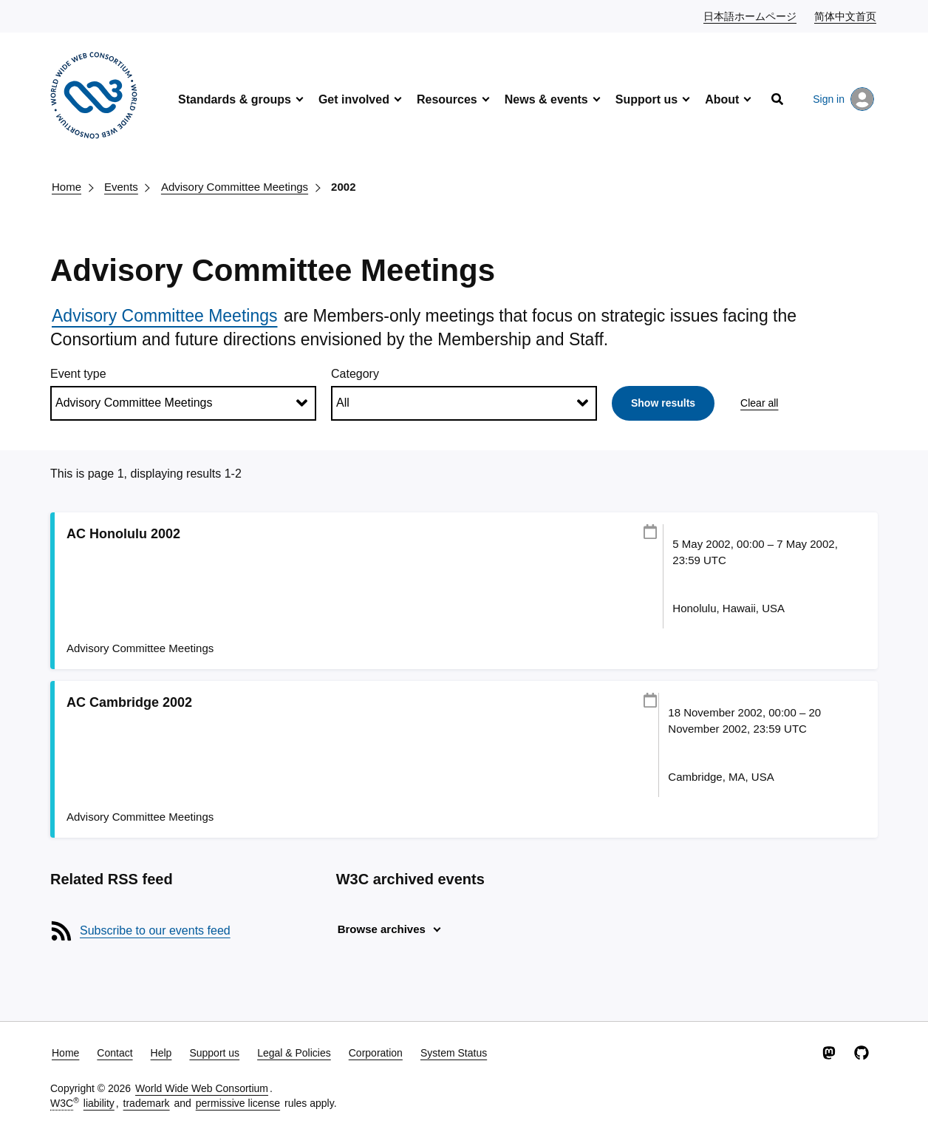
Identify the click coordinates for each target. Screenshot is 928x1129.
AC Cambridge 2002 (129, 702)
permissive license (238, 1103)
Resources (447, 99)
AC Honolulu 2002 (123, 533)
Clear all (759, 403)
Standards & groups (234, 99)
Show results (663, 403)
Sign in (843, 99)
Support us (646, 99)
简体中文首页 (846, 15)
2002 (343, 186)
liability (99, 1103)
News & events (546, 99)
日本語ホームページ (750, 15)
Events (121, 186)
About (722, 99)
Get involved (353, 99)
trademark (146, 1103)
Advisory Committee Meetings (234, 186)
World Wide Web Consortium (201, 1088)
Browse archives (382, 929)
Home (66, 186)
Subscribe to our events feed (155, 930)
